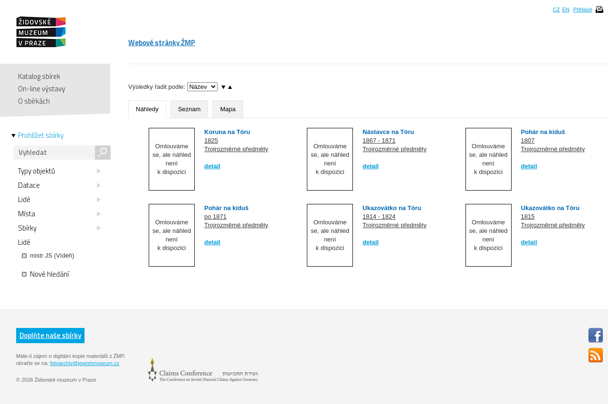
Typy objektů (59, 171)
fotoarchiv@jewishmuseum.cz (84, 363)
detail (212, 166)
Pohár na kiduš (543, 131)
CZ (556, 9)
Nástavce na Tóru (388, 131)
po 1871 (215, 216)
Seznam (189, 109)
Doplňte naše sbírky (50, 335)
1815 (528, 216)
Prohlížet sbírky (41, 135)
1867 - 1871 (378, 140)
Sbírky (59, 228)
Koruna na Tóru (227, 131)
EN (565, 9)
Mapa (228, 109)
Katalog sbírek (39, 76)
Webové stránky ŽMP (161, 42)
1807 (528, 140)
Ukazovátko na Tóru (391, 208)
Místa (59, 214)
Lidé (59, 199)
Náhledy (147, 109)
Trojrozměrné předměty (236, 149)
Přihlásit (582, 9)
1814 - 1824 (378, 216)
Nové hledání (45, 274)
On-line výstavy (41, 88)
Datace (59, 185)
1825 (211, 140)
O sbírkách (34, 101)
